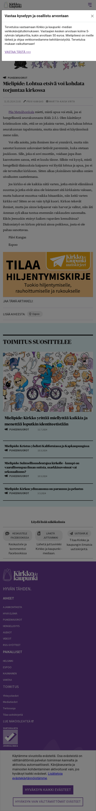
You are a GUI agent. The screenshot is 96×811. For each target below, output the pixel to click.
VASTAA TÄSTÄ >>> (18, 52)
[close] (92, 16)
